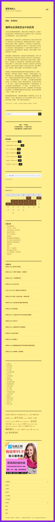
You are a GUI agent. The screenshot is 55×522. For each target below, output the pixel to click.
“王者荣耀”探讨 (17, 278)
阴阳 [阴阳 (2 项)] (7, 433)
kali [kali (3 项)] (12, 415)
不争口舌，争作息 (11, 228)
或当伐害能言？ (11, 226)
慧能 (8, 378)
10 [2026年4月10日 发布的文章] (28, 201)
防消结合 (25, 103)
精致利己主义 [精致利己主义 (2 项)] (28, 426)
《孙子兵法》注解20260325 (11, 156)
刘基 (8, 364)
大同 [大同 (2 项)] (30, 414)
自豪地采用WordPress (26, 517)
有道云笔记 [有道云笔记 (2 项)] (9, 424)
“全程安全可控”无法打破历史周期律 (22, 315)
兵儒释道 (8, 481)
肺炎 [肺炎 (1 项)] (34, 426)
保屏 (8, 246)
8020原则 (20, 103)
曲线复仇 (9, 236)
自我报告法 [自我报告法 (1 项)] (19, 429)
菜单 (47, 9)
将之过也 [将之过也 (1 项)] (25, 418)
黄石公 (8, 404)
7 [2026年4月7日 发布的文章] (13, 201)
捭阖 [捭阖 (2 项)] (17, 421)
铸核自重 (9, 244)
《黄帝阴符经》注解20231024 (12, 164)
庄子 (8, 374)
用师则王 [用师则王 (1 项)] (32, 424)
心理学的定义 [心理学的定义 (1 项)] (8, 421)
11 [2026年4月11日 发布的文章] (33, 201)
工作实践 (15, 103)
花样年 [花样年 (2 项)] (23, 429)
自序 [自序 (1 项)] (15, 429)
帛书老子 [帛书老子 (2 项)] (29, 418)
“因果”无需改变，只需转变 (20, 272)
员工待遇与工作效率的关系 (14, 240)
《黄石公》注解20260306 (11, 149)
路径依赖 (15, 308)
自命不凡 (15, 321)
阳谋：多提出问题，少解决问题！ (21, 296)
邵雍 (8, 396)
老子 (8, 388)
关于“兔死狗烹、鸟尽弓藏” (14, 252)
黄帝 (8, 402)
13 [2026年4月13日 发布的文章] (8, 204)
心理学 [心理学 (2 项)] (35, 418)
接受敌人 (15, 339)
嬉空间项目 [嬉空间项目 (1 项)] (12, 418)
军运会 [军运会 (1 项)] (27, 414)
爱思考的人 (11, 8)
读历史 (8, 394)
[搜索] (39, 114)
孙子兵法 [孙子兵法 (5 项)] (19, 417)
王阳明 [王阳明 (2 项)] (24, 424)
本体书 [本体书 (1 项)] (14, 424)
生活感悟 (9, 382)
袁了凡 (8, 390)
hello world (9, 290)
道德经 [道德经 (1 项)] (34, 429)
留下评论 (35, 103)
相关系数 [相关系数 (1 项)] (14, 426)
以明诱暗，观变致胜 (18, 351)
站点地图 (7, 517)
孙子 (8, 370)
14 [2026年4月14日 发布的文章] (13, 204)
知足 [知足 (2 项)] (19, 426)
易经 (8, 380)
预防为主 (30, 103)
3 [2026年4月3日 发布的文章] (28, 198)
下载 (20, 141)
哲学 (8, 366)
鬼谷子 (8, 400)
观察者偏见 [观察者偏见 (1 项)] (28, 429)
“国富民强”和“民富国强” (19, 327)
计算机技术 (10, 392)
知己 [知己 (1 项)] (17, 426)
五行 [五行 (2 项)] (16, 414)
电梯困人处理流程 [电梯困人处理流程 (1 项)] (9, 426)
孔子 (8, 368)
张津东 (7, 266)
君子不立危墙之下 (11, 234)
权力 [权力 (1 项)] (16, 424)
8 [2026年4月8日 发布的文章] (18, 201)
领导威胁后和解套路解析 (13, 238)
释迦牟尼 (9, 398)
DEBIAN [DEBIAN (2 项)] (8, 414)
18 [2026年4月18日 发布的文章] (33, 204)
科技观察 (9, 384)
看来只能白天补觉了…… (13, 250)
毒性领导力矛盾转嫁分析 (13, 242)
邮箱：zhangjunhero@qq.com (39, 517)
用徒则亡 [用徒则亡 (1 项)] (36, 424)
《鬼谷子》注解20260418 (11, 152)
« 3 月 (12, 213)
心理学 (8, 376)
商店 (7, 513)
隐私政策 (12, 517)
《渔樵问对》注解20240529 (11, 160)
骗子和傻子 (16, 333)
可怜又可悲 (16, 284)
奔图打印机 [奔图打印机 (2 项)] (35, 414)
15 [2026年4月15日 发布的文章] (18, 204)
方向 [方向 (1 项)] (29, 421)
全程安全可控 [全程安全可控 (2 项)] (21, 414)
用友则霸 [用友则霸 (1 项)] (28, 424)
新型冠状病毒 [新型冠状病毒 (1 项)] (25, 421)
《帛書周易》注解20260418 (11, 141)
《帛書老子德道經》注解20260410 (13, 145)
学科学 (7, 502)
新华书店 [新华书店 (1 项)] (21, 421)
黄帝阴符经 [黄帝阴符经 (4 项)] (13, 432)
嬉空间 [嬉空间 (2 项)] (7, 418)
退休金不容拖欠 (11, 232)
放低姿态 (9, 254)
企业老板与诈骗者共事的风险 (20, 302)
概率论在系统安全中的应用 (20, 27)
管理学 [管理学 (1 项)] (23, 426)
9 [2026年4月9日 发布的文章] (23, 201)
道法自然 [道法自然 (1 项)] (37, 429)
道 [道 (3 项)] (31, 429)
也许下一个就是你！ (12, 248)
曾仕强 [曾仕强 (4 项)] (33, 421)
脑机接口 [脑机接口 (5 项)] (10, 429)
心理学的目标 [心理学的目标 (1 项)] (13, 421)
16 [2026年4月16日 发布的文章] (23, 204)
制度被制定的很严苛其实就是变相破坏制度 (24, 345)
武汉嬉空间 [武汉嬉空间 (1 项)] (20, 424)
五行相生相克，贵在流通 (13, 230)
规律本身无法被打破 (21, 290)
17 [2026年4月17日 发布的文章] (28, 204)
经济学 (8, 386)
